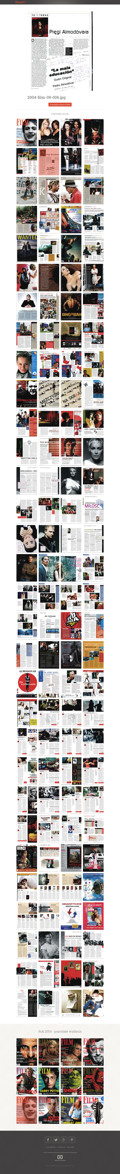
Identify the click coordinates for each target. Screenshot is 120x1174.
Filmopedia (22, 2)
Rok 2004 (45, 1031)
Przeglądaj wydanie (60, 105)
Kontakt (70, 1147)
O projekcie (50, 1147)
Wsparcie (61, 1147)
